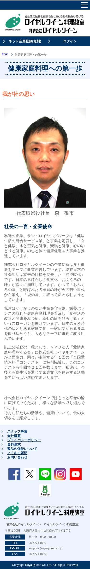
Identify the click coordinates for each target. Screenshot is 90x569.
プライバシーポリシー (24, 440)
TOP (5, 54)
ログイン (70, 41)
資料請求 (14, 444)
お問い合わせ (17, 457)
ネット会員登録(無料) (25, 41)
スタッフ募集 (17, 431)
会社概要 (14, 436)
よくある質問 (17, 453)
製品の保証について (22, 449)
